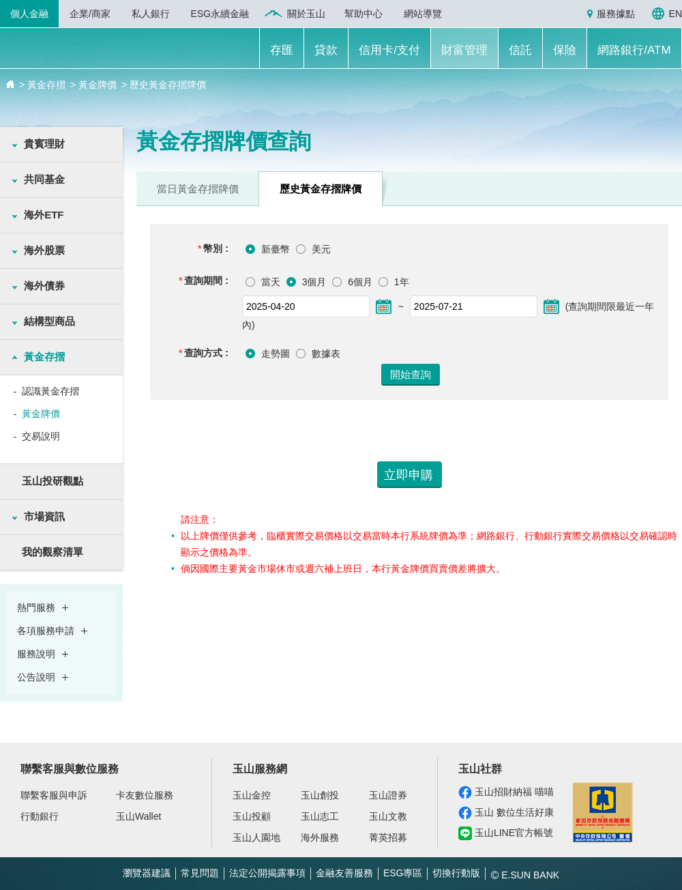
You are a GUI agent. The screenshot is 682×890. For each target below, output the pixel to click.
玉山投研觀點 (52, 481)
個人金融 (29, 13)
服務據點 (616, 13)
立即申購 (408, 475)
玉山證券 (388, 795)
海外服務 (320, 837)
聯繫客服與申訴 (53, 795)
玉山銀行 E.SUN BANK (96, 50)
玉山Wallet (138, 816)
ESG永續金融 (220, 13)
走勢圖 (275, 353)
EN (675, 13)
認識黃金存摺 (50, 391)
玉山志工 (320, 816)
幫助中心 (363, 13)
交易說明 (41, 436)
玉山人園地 (256, 837)
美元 (321, 249)
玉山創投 (320, 795)
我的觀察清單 (52, 552)
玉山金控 (252, 795)
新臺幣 (275, 249)
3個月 (313, 281)
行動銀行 (39, 816)
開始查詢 (410, 374)
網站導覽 (423, 13)
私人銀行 (151, 13)
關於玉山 (306, 13)
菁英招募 (388, 837)
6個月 (358, 281)
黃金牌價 (41, 413)
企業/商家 (90, 13)
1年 (400, 281)
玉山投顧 (252, 816)
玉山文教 (388, 816)
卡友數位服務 (144, 795)
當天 (269, 281)
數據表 (326, 353)
